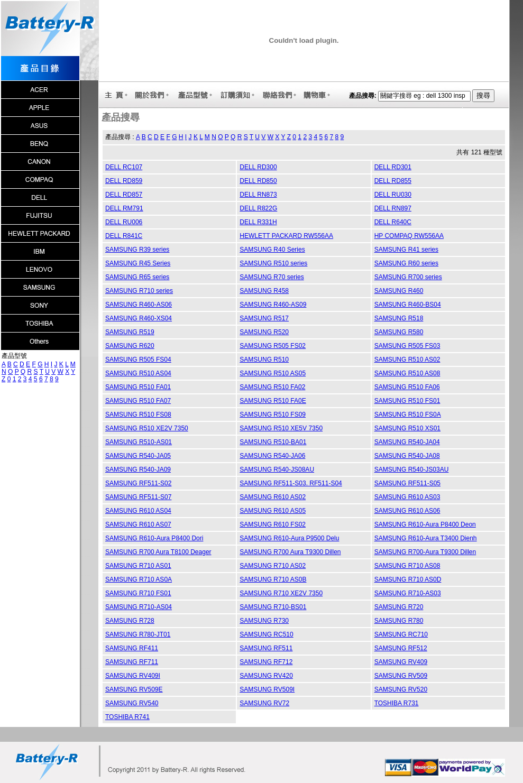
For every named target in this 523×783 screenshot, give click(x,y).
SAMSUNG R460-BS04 (407, 304)
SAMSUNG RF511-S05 (407, 483)
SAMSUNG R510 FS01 (407, 400)
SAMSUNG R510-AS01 (138, 442)
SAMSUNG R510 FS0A (407, 414)
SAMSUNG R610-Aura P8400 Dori (154, 538)
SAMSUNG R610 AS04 (138, 510)
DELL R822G (258, 208)
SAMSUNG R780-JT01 (137, 634)
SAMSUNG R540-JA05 (138, 455)
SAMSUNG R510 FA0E (273, 400)
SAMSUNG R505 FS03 (407, 345)
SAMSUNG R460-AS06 (138, 304)
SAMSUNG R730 (264, 620)
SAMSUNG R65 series (137, 277)
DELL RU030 (392, 194)
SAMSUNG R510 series (273, 263)
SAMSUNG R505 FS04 (138, 359)
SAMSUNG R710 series (139, 290)
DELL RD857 (123, 194)
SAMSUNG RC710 (401, 634)
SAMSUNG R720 (399, 607)
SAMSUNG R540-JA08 (407, 455)
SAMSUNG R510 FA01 (138, 387)
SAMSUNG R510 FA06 (407, 387)
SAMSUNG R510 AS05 (273, 373)
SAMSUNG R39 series (137, 249)
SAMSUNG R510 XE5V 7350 (281, 428)
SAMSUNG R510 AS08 (407, 373)
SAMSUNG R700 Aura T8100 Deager (158, 552)
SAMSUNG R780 (399, 620)
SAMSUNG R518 (399, 318)
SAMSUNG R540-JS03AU (411, 469)
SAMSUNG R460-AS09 (273, 304)
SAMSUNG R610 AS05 (273, 510)
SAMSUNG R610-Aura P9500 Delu (289, 538)
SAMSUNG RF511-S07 (138, 497)
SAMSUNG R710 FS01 (138, 593)
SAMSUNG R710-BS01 (273, 607)
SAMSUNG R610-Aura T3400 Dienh (425, 538)
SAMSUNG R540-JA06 (272, 455)
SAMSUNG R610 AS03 (407, 497)
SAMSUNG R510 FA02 (272, 387)
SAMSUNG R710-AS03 (407, 593)
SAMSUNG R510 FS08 (138, 414)
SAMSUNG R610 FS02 (273, 524)
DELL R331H (258, 222)
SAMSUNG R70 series (272, 277)
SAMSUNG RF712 (266, 662)
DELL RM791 (124, 208)
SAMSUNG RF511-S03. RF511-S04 (291, 483)
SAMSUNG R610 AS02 (273, 497)
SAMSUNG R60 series (406, 263)
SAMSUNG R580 (399, 332)
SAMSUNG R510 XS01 (407, 428)
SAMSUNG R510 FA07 (138, 400)
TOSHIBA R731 (396, 703)
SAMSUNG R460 (399, 290)
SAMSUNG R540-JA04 (407, 442)
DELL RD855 (392, 181)
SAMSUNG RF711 (131, 662)
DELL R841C (123, 235)
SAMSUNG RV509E (134, 689)
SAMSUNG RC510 (266, 634)
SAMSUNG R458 (264, 290)
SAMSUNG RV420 (266, 675)
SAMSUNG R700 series (408, 277)
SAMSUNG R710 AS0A (138, 579)
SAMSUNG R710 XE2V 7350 (281, 593)
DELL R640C (392, 222)
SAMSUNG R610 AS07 (138, 524)
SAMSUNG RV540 (131, 703)
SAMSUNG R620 (129, 345)
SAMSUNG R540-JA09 (138, 469)
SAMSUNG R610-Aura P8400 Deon (425, 524)
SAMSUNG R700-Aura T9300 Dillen (425, 552)
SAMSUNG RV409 (400, 662)
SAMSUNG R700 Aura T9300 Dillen (290, 552)
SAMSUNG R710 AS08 (407, 565)
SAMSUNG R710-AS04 (138, 607)
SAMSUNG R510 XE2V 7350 (146, 428)
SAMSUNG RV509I (267, 689)
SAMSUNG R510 (264, 359)
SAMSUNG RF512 (400, 648)
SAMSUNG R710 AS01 (138, 565)
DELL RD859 (123, 181)
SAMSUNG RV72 (264, 703)
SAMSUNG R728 (129, 620)
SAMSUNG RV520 (400, 689)
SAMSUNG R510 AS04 (138, 373)
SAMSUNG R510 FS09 (273, 414)
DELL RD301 (392, 167)
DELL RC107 (123, 167)
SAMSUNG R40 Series (272, 249)
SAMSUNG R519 (129, 332)
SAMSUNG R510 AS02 (407, 359)
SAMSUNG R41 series (406, 249)
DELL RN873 (258, 194)
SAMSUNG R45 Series (137, 263)
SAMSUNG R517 (264, 318)
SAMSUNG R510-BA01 (273, 442)
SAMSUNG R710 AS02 (273, 565)
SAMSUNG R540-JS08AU (277, 469)
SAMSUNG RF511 (266, 648)
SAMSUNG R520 (264, 332)
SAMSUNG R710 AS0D (408, 579)
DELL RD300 (258, 167)
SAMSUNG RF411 (131, 648)
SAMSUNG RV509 (400, 675)
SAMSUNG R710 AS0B (273, 579)
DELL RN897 (392, 208)
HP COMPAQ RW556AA (409, 235)
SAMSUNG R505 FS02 (273, 345)
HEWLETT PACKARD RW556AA (286, 235)
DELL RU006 (123, 222)
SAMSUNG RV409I (132, 675)
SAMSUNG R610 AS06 (407, 510)
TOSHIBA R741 (127, 717)
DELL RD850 (258, 181)
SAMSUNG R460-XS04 (138, 318)
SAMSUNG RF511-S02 (138, 483)
